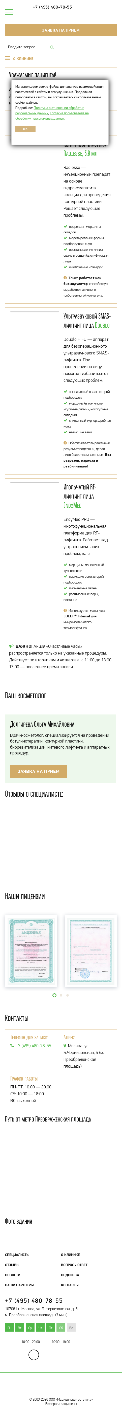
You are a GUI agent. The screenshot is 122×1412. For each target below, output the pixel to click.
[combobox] (26, 46)
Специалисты (17, 1255)
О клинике (70, 1255)
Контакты (70, 1285)
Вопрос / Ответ (74, 1265)
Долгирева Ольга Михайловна (42, 724)
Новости (12, 1275)
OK (25, 129)
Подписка (70, 1275)
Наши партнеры (19, 1285)
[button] (54, 995)
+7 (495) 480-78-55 (52, 7)
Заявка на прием (61, 30)
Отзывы (12, 1265)
